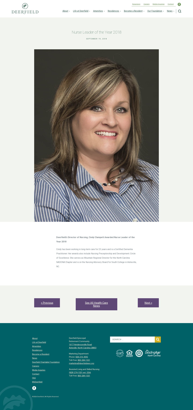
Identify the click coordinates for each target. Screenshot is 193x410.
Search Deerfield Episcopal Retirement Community (179, 11)
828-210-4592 (82, 357)
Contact (171, 4)
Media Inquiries (158, 4)
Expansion (136, 4)
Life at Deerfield (80, 11)
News (169, 11)
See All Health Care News (96, 304)
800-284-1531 (84, 360)
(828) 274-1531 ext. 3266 (80, 372)
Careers (146, 4)
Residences (113, 11)
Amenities (98, 11)
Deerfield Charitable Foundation (46, 362)
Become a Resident (133, 11)
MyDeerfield (37, 382)
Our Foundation (154, 11)
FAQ (34, 378)
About (65, 11)
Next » (148, 302)
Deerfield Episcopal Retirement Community (25, 10)
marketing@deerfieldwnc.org (81, 363)
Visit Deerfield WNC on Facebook (179, 4)
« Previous (47, 302)
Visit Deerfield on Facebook (34, 388)
